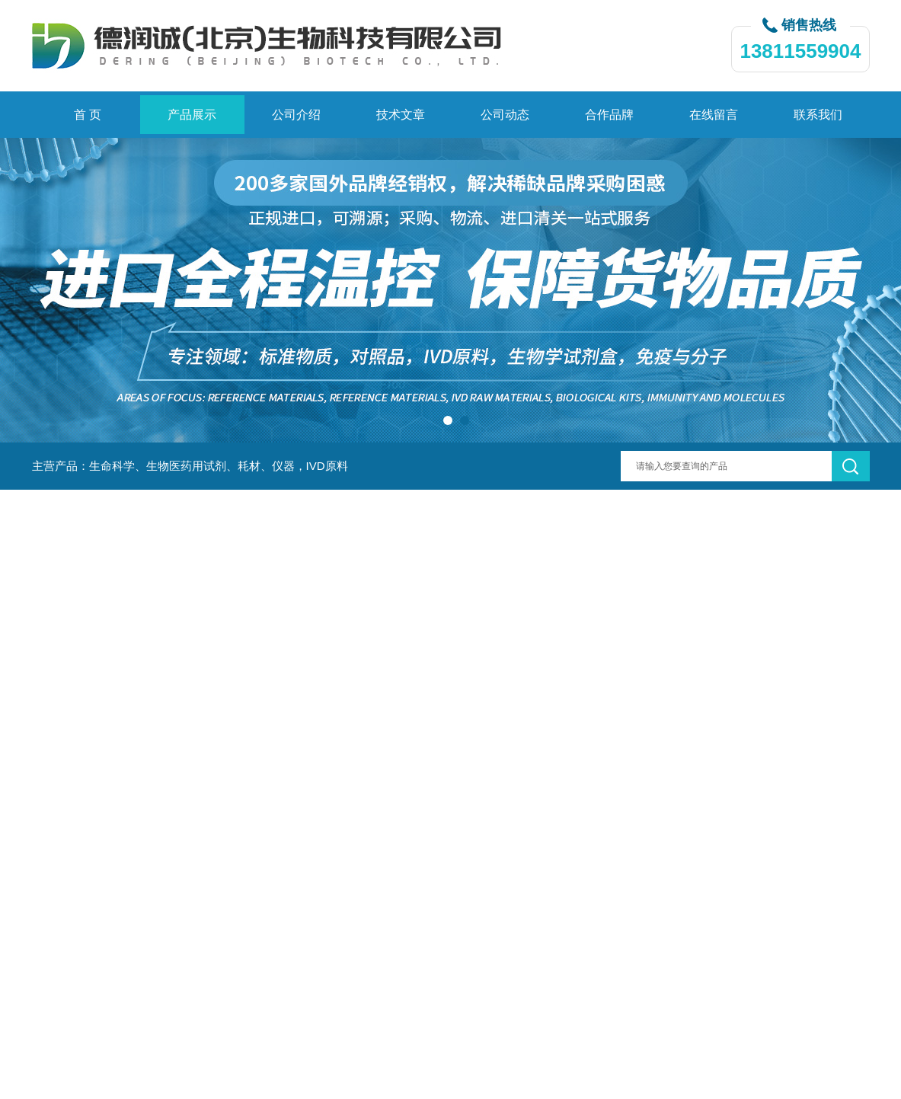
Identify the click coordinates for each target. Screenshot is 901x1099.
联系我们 (818, 114)
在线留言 (713, 114)
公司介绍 (296, 114)
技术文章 (400, 114)
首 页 (87, 114)
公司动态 (505, 114)
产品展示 (192, 114)
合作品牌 (609, 114)
